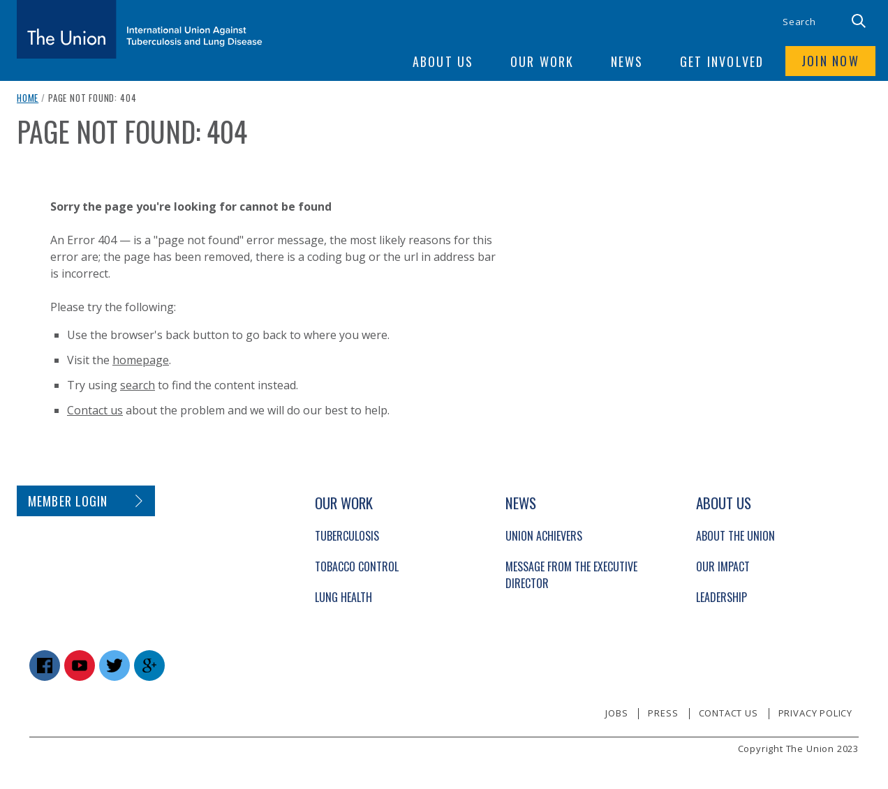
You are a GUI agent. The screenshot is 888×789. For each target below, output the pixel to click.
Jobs (616, 713)
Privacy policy (815, 713)
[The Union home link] (139, 29)
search (137, 385)
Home (27, 98)
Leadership (721, 597)
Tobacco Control (357, 566)
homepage (140, 360)
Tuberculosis (347, 535)
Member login (68, 501)
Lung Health (343, 597)
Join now (830, 61)
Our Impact (723, 566)
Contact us (95, 410)
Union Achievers (543, 535)
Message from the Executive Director (571, 575)
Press (663, 713)
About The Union (735, 535)
